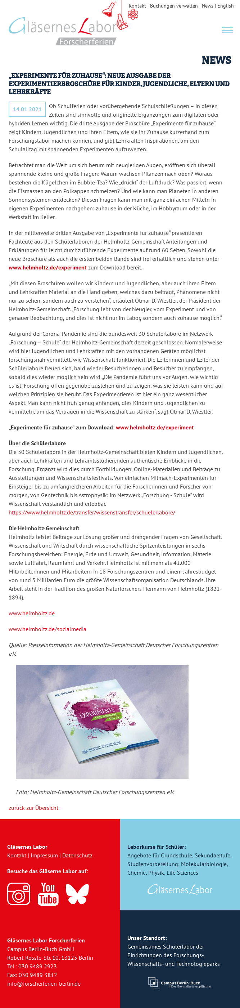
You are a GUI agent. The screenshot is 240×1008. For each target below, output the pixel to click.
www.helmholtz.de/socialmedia (47, 629)
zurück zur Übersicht (33, 807)
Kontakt (137, 6)
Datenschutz (77, 855)
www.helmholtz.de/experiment (48, 267)
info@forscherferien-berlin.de (44, 983)
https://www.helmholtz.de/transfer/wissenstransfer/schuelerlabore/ (92, 512)
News (207, 6)
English (225, 6)
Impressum (44, 855)
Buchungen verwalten (174, 6)
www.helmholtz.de (32, 613)
